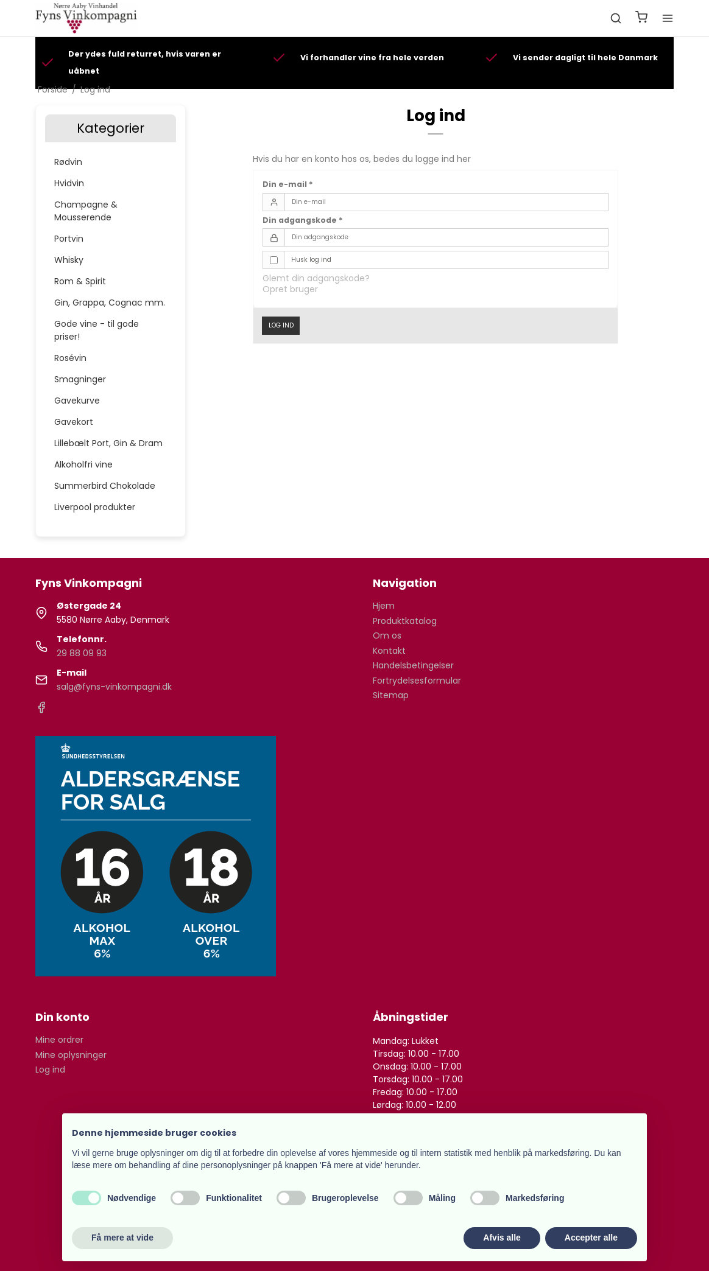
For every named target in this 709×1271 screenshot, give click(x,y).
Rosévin (70, 358)
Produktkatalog (405, 621)
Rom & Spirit (80, 281)
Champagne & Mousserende (86, 210)
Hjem (384, 606)
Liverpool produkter (94, 507)
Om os (387, 635)
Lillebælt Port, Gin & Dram (108, 443)
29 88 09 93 (82, 653)
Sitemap (391, 695)
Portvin (68, 239)
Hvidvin (69, 183)
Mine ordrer (59, 1040)
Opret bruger (290, 289)
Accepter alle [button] (591, 1237)
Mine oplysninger (71, 1055)
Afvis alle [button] (501, 1237)
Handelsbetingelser (413, 665)
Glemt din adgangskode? (316, 278)
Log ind (281, 325)
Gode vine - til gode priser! (96, 330)
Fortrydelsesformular (417, 680)
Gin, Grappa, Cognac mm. (109, 302)
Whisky (68, 260)
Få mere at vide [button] (122, 1237)
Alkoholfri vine (83, 464)
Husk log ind (311, 259)
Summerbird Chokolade (104, 486)
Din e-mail (288, 184)
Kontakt (389, 651)
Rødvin (68, 162)
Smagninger (80, 379)
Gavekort (73, 422)
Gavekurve (77, 400)
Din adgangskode (303, 220)
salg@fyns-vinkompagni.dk (114, 687)
